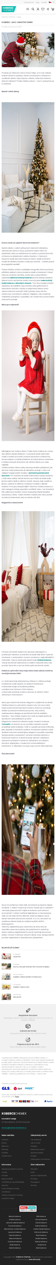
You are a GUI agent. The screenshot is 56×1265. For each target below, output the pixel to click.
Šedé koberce (15, 1245)
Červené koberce (15, 1226)
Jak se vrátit (35, 1143)
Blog (37, 2)
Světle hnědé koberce (41, 1229)
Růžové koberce (41, 1242)
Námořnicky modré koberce (15, 1229)
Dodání (34, 1156)
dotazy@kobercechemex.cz (14, 1127)
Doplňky (5, 1153)
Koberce (5, 1139)
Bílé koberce (41, 1216)
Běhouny (5, 1146)
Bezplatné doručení (28, 1015)
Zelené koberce (15, 1248)
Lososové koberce (15, 1232)
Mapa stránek (7, 1179)
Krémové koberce (41, 1232)
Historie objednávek (39, 1175)
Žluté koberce (41, 1235)
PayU (17, 1096)
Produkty (34, 1179)
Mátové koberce (15, 1238)
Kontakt (44, 2)
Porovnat (47, 9)
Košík (52, 9)
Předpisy (34, 1146)
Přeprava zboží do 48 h (28, 1044)
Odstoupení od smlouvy (40, 1159)
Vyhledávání (33, 9)
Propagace (35, 1182)
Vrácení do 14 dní (28, 1031)
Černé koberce (41, 1223)
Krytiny (4, 1143)
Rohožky (5, 1149)
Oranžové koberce (15, 1242)
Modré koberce (41, 1238)
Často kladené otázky (10, 1188)
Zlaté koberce (41, 1248)
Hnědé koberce (15, 1219)
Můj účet (38, 9)
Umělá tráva (7, 1156)
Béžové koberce (15, 1216)
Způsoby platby (37, 1153)
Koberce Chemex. (23, 1257)
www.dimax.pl (34, 1259)
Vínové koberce (41, 1219)
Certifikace (6, 1192)
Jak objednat (36, 1139)
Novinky (34, 1185)
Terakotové (41, 1245)
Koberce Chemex (9, 9)
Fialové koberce (41, 1226)
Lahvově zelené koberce (15, 1223)
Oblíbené (42, 9)
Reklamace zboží (37, 1149)
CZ (53, 2)
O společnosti (29, 2)
